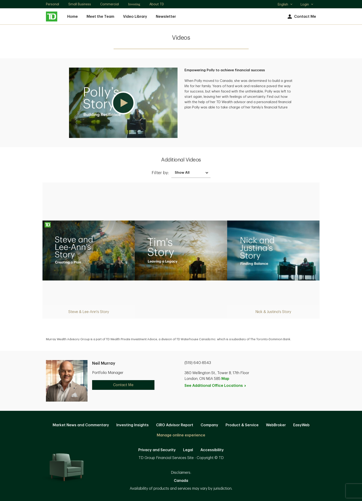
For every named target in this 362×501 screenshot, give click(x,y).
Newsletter (166, 16)
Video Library (135, 16)
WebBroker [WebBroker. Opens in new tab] (276, 425)
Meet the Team (100, 16)
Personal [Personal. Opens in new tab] (52, 4)
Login (307, 4)
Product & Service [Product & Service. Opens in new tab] (242, 425)
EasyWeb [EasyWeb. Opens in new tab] (301, 425)
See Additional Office (215, 386)
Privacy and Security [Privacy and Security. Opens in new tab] (157, 450)
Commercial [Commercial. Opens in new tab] (109, 4)
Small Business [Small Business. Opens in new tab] (79, 4)
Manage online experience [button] (181, 435)
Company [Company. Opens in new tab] (209, 425)
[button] (123, 103)
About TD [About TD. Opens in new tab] (156, 4)
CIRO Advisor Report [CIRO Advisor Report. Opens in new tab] (174, 425)
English (285, 5)
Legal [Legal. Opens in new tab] (188, 450)
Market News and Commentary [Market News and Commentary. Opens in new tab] (81, 425)
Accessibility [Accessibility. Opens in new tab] (212, 450)
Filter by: (160, 173)
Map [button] (225, 379)
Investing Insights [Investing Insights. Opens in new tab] (132, 425)
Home (72, 16)
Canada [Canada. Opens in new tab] (181, 481)
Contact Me (301, 16)
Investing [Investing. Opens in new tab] (134, 4)
